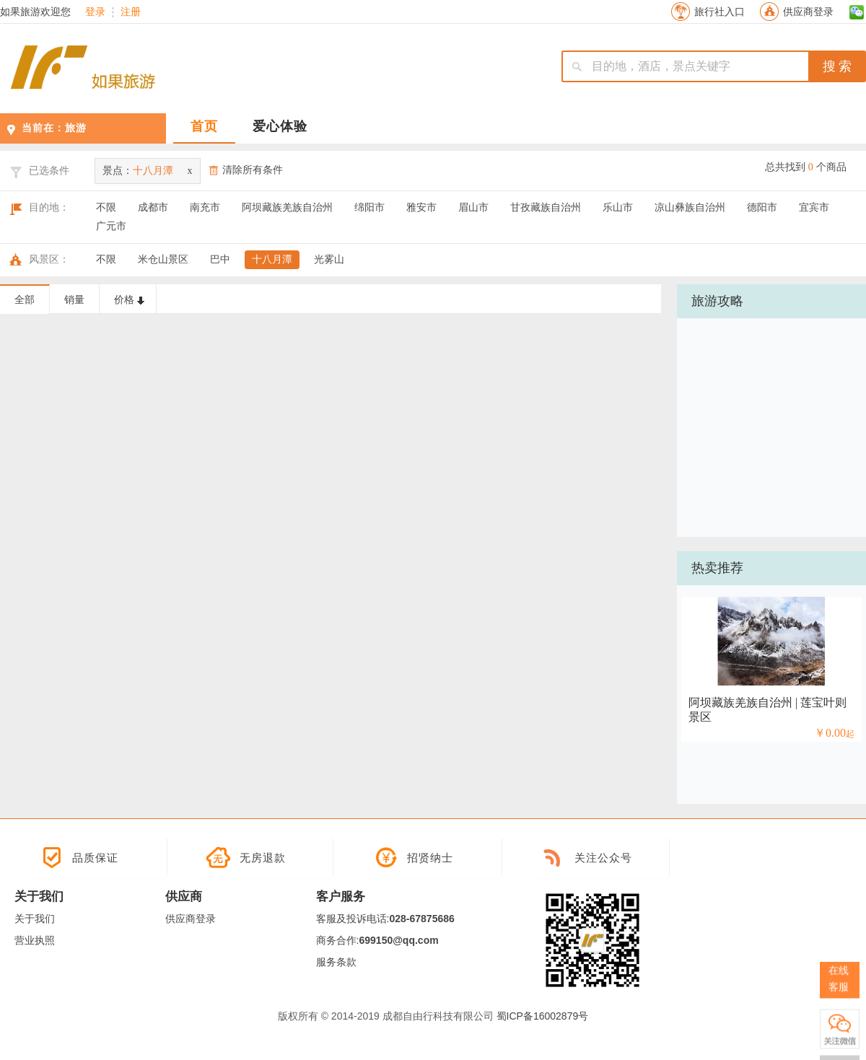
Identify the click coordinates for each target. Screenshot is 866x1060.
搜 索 (837, 66)
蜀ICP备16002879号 (543, 1016)
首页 (204, 126)
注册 (131, 12)
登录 (95, 12)
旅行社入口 (719, 11)
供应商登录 (808, 11)
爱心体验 (280, 126)
